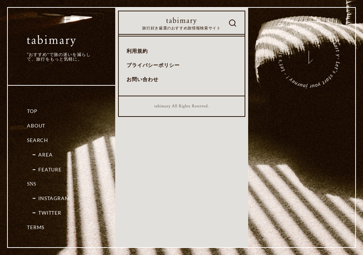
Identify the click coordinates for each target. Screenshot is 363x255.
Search (37, 140)
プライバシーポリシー (153, 65)
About (36, 126)
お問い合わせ (142, 79)
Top (32, 111)
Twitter (49, 213)
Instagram (54, 198)
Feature (50, 169)
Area (45, 155)
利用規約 (137, 51)
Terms (35, 227)
